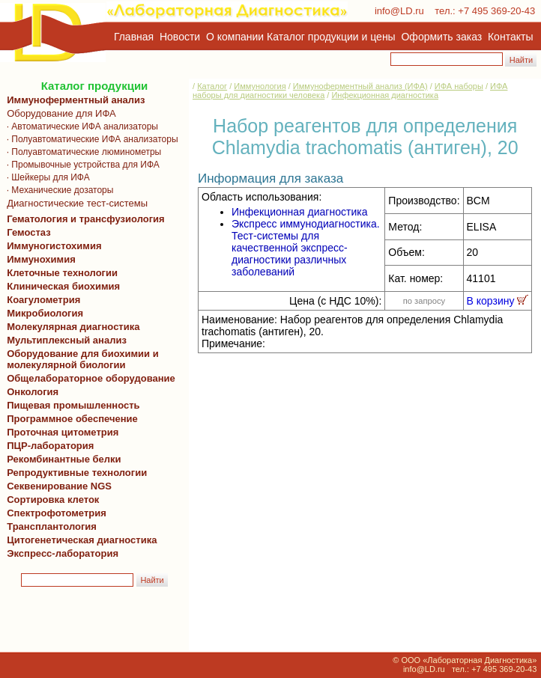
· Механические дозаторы (57, 190)
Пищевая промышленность (73, 405)
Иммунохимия (41, 259)
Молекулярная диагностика (70, 326)
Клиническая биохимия (60, 286)
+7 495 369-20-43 (496, 10)
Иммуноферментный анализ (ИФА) (360, 86)
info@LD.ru (399, 10)
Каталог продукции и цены (331, 37)
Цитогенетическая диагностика (79, 540)
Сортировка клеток (50, 499)
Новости (180, 37)
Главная (134, 37)
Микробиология (44, 313)
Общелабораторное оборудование (88, 378)
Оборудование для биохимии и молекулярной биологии (80, 359)
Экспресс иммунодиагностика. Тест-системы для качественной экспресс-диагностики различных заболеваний (306, 248)
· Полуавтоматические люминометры (81, 152)
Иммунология (259, 86)
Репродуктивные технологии (74, 472)
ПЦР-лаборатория (47, 445)
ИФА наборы (459, 86)
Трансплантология (49, 526)
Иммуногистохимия (51, 245)
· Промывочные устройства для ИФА (80, 164)
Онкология (32, 391)
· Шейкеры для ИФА (45, 177)
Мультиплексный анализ (66, 340)
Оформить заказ (442, 37)
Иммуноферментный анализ (76, 100)
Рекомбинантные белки (61, 459)
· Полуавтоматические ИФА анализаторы (89, 139)
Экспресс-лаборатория (62, 553)
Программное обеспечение (72, 418)
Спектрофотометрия (56, 513)
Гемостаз (28, 232)
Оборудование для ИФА (58, 113)
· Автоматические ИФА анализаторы (79, 126)
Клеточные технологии (59, 272)
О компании (233, 37)
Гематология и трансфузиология (83, 219)
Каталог (212, 86)
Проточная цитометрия (59, 432)
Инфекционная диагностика (384, 95)
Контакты (510, 37)
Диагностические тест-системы (74, 203)
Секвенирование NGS (56, 486)
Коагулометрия (43, 299)
